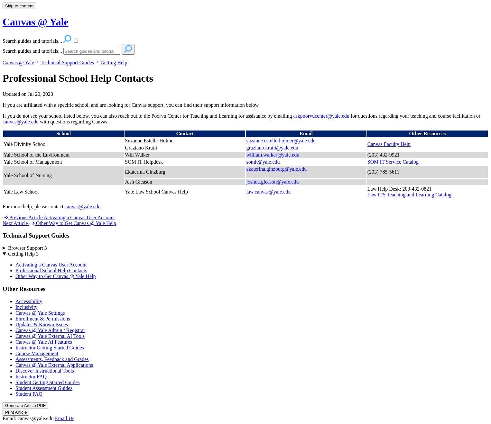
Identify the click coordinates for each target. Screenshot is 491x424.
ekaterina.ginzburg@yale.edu (276, 169)
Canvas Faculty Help (389, 144)
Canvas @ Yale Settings (40, 313)
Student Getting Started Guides (47, 382)
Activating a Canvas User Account (51, 264)
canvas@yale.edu (21, 121)
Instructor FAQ (31, 376)
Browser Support (27, 248)
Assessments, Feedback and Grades (52, 359)
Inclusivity (26, 307)
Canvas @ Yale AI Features (43, 342)
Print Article (16, 412)
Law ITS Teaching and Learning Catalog (409, 194)
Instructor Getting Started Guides (49, 347)
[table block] (245, 164)
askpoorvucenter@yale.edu (321, 116)
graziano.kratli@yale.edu (272, 147)
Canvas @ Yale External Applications (54, 365)
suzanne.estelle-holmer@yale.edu (281, 140)
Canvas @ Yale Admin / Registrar (50, 330)
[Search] (91, 51)
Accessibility (28, 301)
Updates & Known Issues (41, 324)
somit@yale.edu (263, 162)
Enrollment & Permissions (42, 318)
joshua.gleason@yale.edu (272, 182)
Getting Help (113, 62)
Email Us (64, 418)
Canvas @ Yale (18, 62)
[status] (245, 105)
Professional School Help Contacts (78, 78)
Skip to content (19, 6)
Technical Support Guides (67, 62)
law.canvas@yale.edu (268, 191)
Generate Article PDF (25, 405)
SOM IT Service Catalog (393, 162)
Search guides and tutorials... (32, 51)
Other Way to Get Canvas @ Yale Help (55, 276)
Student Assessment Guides (43, 388)
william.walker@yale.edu (272, 155)
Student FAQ (28, 394)
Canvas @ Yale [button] (36, 22)
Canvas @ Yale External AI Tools (50, 336)
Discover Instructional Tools (44, 371)
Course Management (36, 353)
